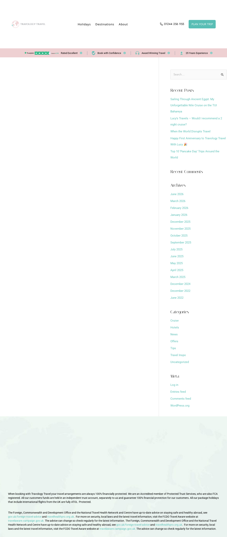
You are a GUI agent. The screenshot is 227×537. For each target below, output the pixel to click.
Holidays (84, 24)
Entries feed (178, 392)
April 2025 (177, 270)
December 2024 (181, 284)
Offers (174, 341)
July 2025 (177, 249)
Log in (174, 385)
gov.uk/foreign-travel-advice (24, 516)
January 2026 (179, 215)
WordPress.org (180, 405)
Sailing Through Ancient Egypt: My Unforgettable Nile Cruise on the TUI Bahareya (194, 105)
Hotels (174, 327)
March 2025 (178, 277)
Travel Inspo (178, 355)
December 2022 (181, 291)
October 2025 (179, 236)
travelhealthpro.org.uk (60, 516)
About (123, 24)
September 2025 (181, 242)
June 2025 (177, 256)
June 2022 (177, 298)
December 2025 (181, 222)
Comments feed (181, 399)
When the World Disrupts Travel (191, 131)
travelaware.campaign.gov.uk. (26, 520)
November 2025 (181, 229)
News (174, 334)
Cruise (174, 321)
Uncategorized (180, 362)
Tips (173, 348)
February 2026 (180, 208)
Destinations (104, 24)
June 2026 (177, 194)
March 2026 (178, 201)
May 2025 (177, 263)
